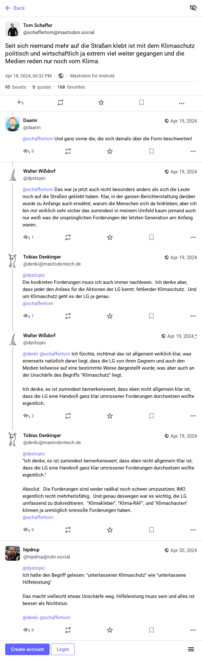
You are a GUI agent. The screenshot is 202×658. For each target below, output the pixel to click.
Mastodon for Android (92, 75)
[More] (182, 103)
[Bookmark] (141, 102)
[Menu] (191, 649)
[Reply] (20, 102)
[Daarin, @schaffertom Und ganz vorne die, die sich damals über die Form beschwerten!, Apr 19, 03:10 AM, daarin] (101, 136)
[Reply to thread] (29, 151)
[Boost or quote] (60, 102)
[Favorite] (101, 102)
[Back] (92, 8)
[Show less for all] (193, 7)
